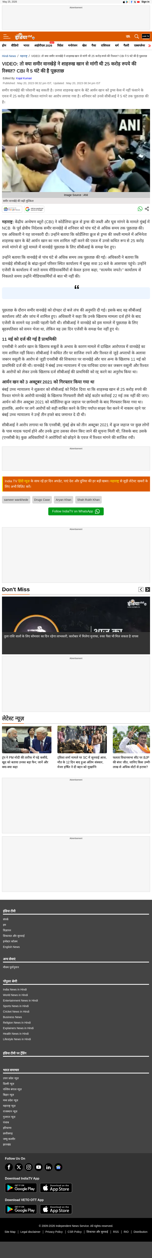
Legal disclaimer (30, 1231)
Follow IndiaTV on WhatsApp (76, 511)
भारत (26, 45)
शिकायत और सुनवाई (14, 935)
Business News (12, 1017)
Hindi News (9, 56)
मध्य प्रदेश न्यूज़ (10, 1100)
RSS (116, 1231)
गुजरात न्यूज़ (9, 1116)
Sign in (145, 1)
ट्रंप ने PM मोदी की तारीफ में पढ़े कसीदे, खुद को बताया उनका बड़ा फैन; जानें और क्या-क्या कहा (25, 734)
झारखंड (7, 1144)
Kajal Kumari (24, 78)
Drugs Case (42, 499)
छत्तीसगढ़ (8, 1133)
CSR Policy (75, 1231)
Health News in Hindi (16, 1033)
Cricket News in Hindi (16, 1011)
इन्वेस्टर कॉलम (10, 941)
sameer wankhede (16, 499)
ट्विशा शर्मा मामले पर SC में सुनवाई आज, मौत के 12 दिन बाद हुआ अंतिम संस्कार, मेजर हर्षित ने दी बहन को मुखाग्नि (82, 734)
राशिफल (105, 45)
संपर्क (6, 919)
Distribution (140, 1231)
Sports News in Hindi (16, 1006)
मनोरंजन (72, 45)
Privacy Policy (54, 1231)
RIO (126, 1231)
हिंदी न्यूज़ (24, 481)
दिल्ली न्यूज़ (8, 1083)
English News (11, 946)
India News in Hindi (15, 989)
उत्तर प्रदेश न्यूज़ (11, 1078)
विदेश (60, 45)
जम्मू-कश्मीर (9, 1138)
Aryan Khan (63, 499)
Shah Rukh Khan (88, 499)
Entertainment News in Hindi (20, 1000)
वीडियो (14, 45)
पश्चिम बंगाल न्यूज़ (12, 1089)
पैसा (93, 45)
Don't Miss (16, 589)
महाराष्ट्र (23, 56)
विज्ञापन (7, 930)
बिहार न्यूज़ (8, 1094)
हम (4, 924)
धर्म (117, 45)
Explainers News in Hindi (18, 1028)
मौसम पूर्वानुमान (11, 967)
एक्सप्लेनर (139, 45)
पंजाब (6, 1122)
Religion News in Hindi (17, 1022)
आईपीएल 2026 (43, 45)
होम (4, 45)
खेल (84, 45)
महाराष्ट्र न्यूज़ (9, 1105)
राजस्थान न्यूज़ (10, 1111)
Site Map (10, 1231)
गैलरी (126, 45)
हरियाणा (7, 1127)
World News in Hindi (15, 995)
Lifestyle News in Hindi (17, 1039)
